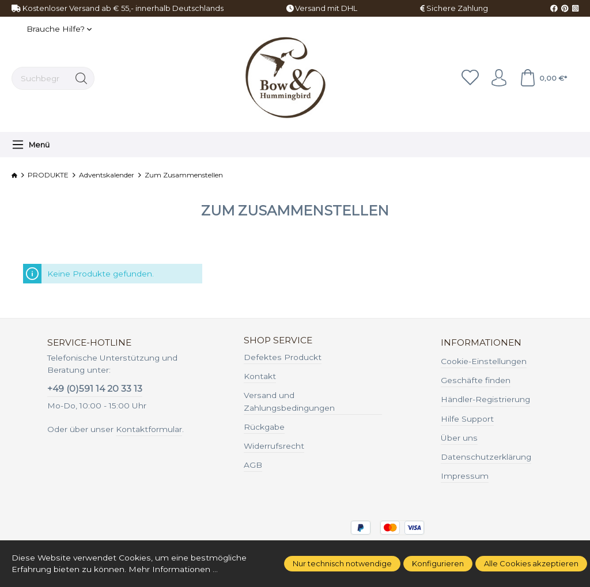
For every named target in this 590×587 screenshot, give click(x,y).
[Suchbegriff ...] (40, 78)
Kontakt (260, 376)
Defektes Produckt (283, 357)
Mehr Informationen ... (173, 569)
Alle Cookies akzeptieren (531, 563)
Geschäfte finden (475, 380)
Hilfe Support (467, 418)
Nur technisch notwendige (342, 563)
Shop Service (278, 340)
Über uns (459, 437)
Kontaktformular (149, 429)
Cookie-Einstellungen (484, 361)
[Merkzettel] (470, 78)
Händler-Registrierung (485, 399)
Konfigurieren (438, 563)
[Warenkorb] (543, 78)
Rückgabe (264, 426)
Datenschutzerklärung (486, 456)
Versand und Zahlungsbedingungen (289, 401)
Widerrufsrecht (274, 445)
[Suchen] (81, 78)
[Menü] (31, 144)
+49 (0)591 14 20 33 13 (94, 388)
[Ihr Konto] (499, 78)
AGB (253, 464)
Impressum (465, 475)
